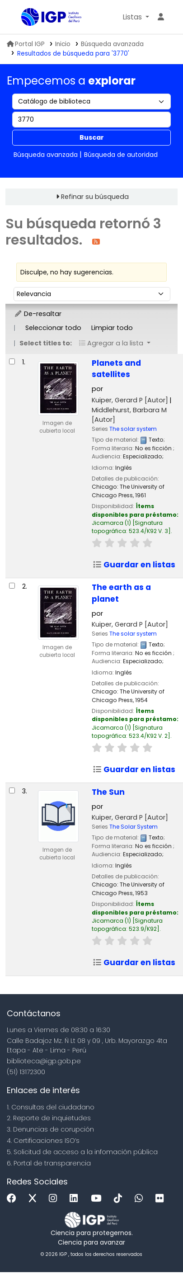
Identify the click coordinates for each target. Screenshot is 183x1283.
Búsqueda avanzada (112, 44)
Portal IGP (26, 44)
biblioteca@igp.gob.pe (44, 1061)
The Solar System (133, 826)
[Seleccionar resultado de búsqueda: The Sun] (12, 790)
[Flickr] (161, 1198)
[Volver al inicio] (156, 1255)
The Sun (108, 792)
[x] (35, 1198)
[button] (136, 17)
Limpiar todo (112, 327)
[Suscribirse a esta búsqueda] (96, 241)
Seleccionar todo (53, 327)
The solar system (133, 429)
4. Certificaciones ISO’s (43, 1140)
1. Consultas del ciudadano (50, 1107)
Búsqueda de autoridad (121, 154)
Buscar (92, 137)
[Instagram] (55, 1198)
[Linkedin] (76, 1198)
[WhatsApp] (141, 1198)
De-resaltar (37, 313)
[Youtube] (98, 1198)
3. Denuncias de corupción (50, 1129)
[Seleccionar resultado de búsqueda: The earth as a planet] (12, 586)
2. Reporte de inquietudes (49, 1118)
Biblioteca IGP (24, 17)
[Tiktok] (120, 1198)
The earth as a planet (121, 593)
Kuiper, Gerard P (130, 400)
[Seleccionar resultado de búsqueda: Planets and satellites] (12, 361)
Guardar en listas (134, 564)
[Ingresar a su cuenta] (161, 17)
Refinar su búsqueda (95, 196)
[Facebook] (14, 1198)
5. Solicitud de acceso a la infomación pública (82, 1151)
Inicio (62, 44)
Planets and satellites (116, 369)
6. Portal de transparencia (49, 1163)
